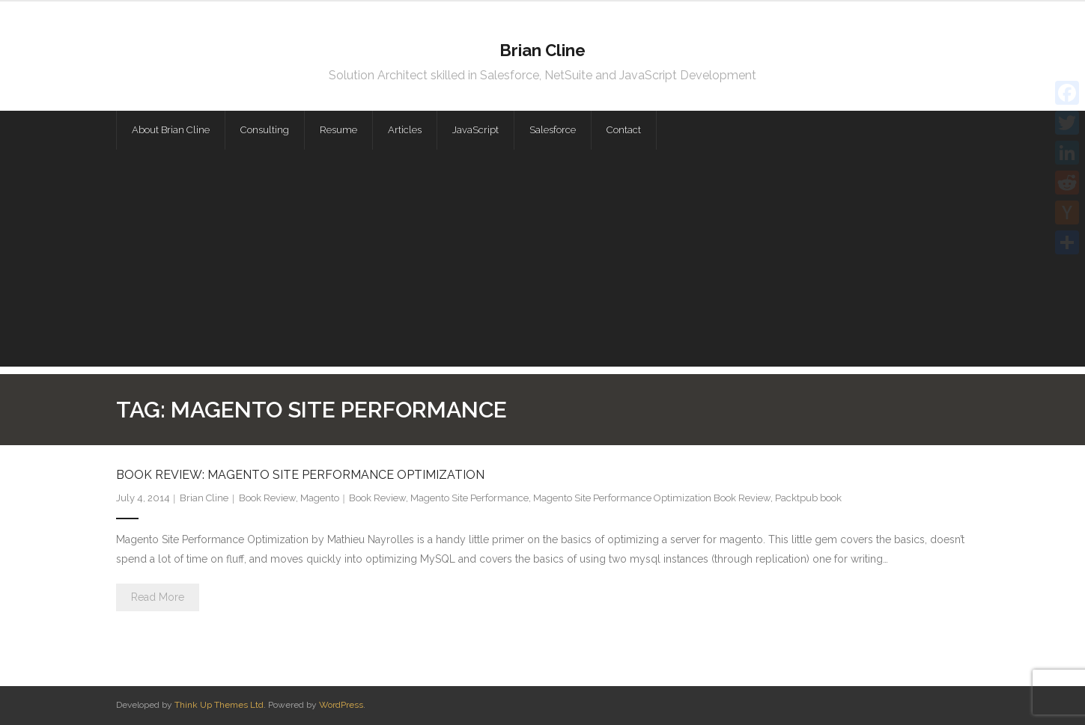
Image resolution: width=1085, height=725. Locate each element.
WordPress (341, 705)
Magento (319, 498)
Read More (157, 597)
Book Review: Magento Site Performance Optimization (300, 475)
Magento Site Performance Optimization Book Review (652, 498)
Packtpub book (808, 498)
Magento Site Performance (469, 498)
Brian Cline (204, 498)
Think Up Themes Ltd (219, 705)
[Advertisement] (543, 262)
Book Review (267, 498)
